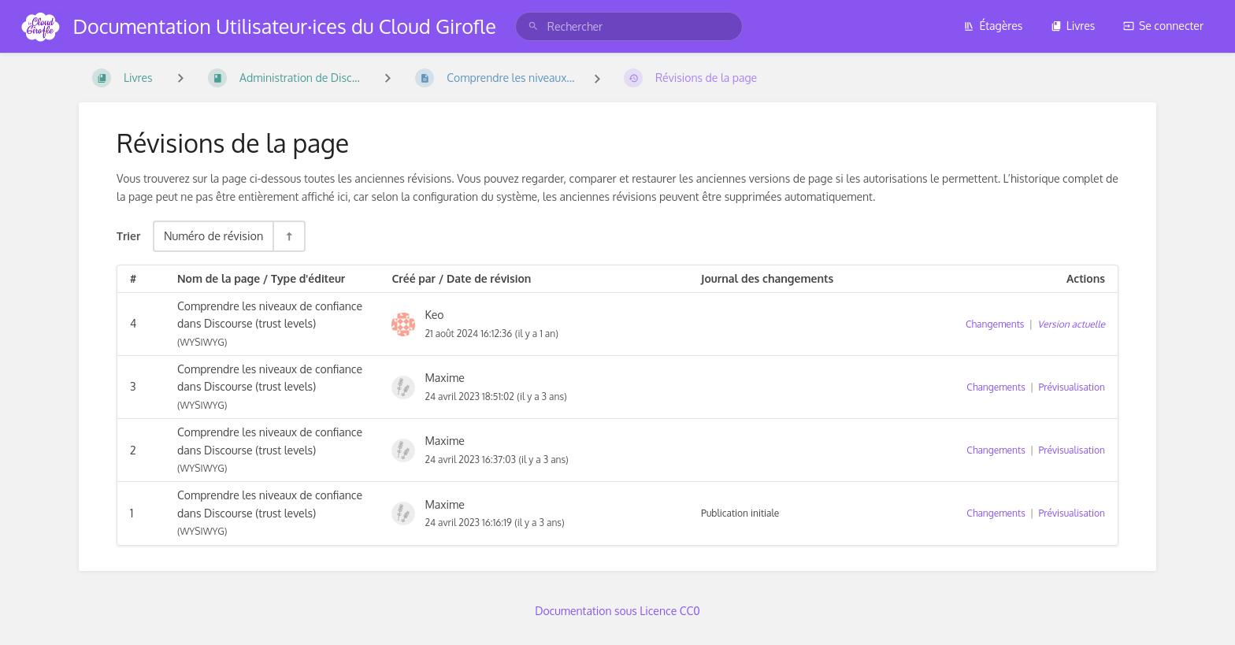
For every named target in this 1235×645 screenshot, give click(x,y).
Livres (1073, 25)
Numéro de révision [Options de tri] (213, 235)
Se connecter (1163, 25)
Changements (995, 324)
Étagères (992, 25)
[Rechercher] (533, 26)
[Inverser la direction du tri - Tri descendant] (288, 236)
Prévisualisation (1071, 387)
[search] (629, 26)
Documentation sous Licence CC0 (617, 610)
